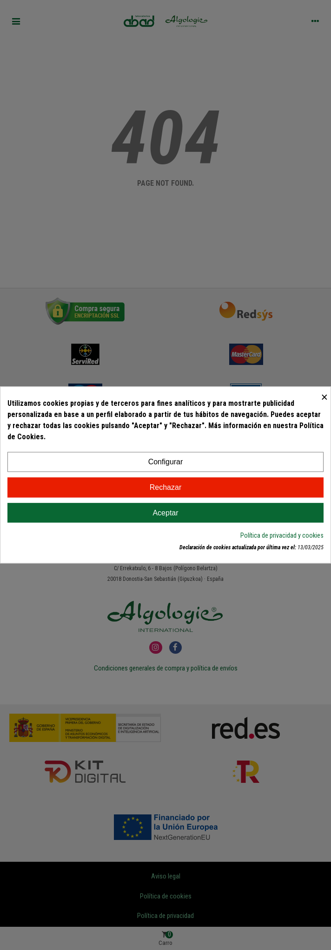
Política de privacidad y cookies (282, 536)
